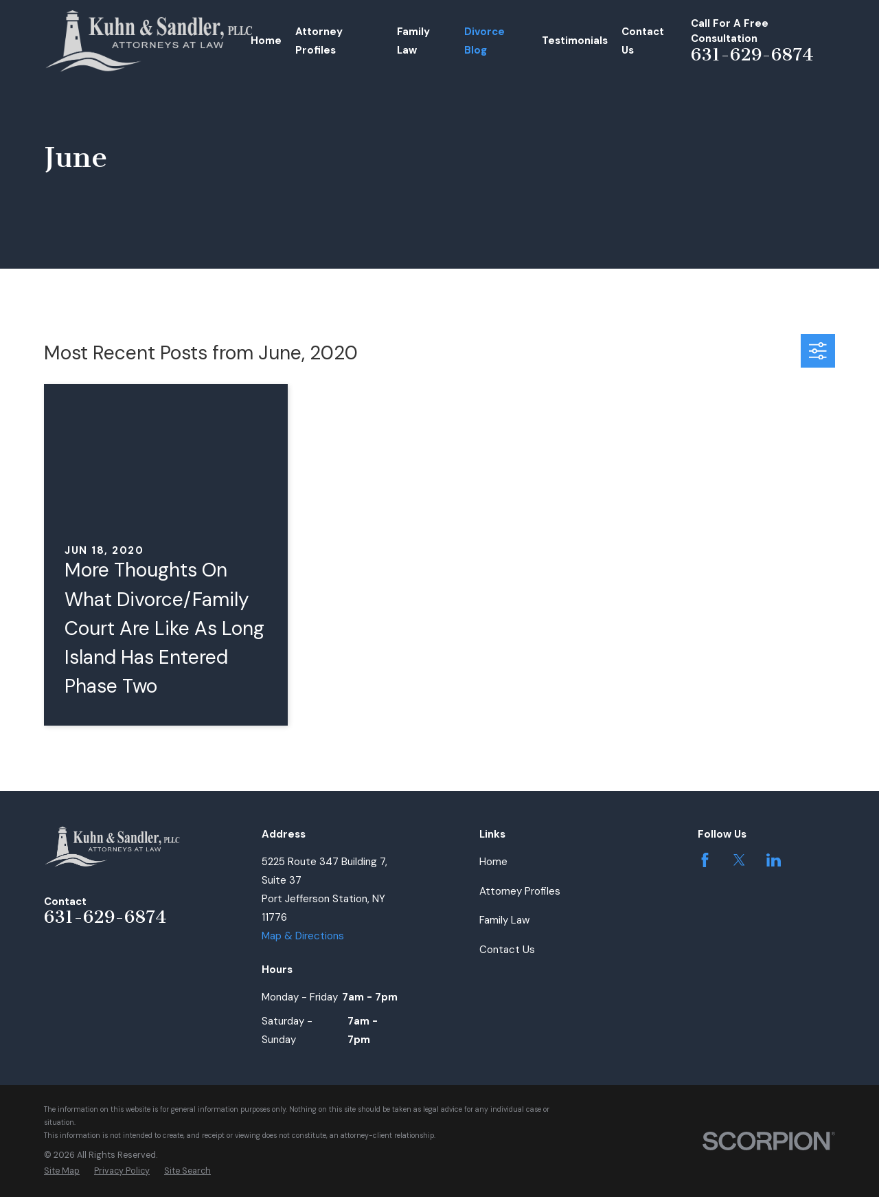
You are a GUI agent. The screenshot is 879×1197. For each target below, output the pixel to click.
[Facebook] (705, 860)
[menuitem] (62, 1171)
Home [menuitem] (266, 40)
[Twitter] (739, 860)
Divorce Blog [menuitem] (484, 41)
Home (493, 862)
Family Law (504, 920)
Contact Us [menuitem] (642, 41)
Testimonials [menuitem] (575, 40)
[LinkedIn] (773, 860)
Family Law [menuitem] (413, 41)
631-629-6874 (752, 54)
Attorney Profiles (519, 891)
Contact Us (507, 950)
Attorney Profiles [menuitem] (319, 41)
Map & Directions (303, 936)
